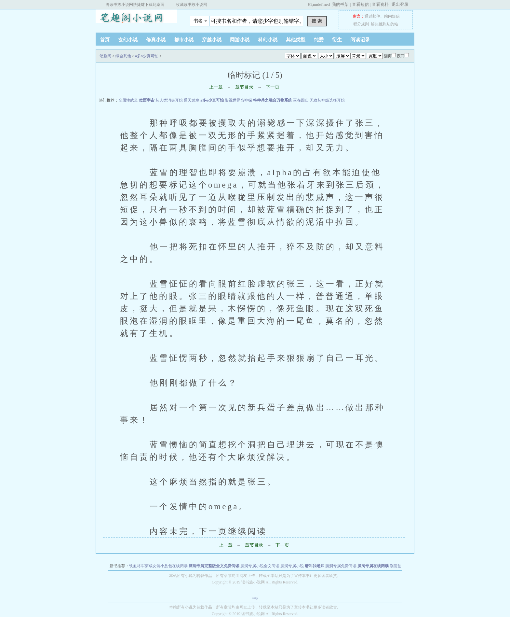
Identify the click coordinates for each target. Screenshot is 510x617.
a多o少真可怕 (146, 56)
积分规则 (361, 24)
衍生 (337, 39)
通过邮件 (372, 16)
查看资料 (380, 4)
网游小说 (239, 39)
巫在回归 (301, 100)
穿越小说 (211, 39)
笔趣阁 (136, 19)
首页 (105, 39)
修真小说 (156, 39)
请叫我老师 (314, 566)
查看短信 (360, 4)
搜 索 (317, 20)
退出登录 (400, 4)
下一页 (272, 87)
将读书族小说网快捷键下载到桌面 (135, 4)
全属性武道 (128, 100)
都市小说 (184, 39)
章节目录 (244, 87)
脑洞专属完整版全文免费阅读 (214, 566)
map (255, 597)
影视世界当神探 (238, 100)
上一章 (216, 87)
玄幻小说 (128, 39)
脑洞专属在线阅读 (373, 566)
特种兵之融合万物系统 (272, 100)
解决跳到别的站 (384, 24)
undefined (321, 4)
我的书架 (340, 4)
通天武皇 (191, 100)
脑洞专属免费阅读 (340, 566)
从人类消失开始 (169, 100)
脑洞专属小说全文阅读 (259, 566)
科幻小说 (267, 39)
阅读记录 (360, 39)
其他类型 (295, 39)
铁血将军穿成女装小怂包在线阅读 (158, 566)
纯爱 (319, 39)
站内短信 (392, 16)
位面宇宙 (146, 100)
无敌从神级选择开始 (327, 100)
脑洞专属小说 (292, 566)
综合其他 (123, 56)
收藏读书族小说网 (191, 4)
